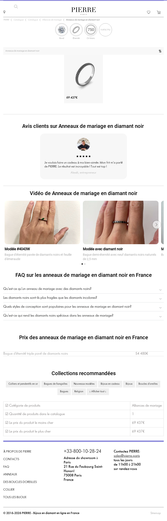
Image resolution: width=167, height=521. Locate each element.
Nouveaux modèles (84, 383)
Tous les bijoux (14, 496)
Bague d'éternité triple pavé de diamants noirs (35, 353)
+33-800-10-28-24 (82, 451)
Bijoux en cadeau (110, 383)
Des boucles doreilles (20, 481)
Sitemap (155, 512)
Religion (78, 391)
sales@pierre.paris (127, 455)
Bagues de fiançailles (55, 383)
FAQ (6, 466)
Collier (8, 489)
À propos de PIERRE (17, 451)
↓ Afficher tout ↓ (97, 391)
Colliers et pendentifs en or (23, 383)
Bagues (64, 391)
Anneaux (10, 474)
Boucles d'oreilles (148, 383)
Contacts (11, 458)
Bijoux (129, 383)
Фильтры (105, 29)
